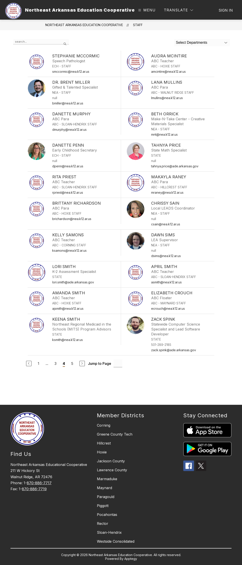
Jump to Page (99, 363)
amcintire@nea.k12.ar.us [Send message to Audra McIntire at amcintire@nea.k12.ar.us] (168, 71)
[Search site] (204, 10)
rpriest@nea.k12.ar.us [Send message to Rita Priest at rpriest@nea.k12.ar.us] (67, 192)
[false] (41, 41)
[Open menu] (146, 10)
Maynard (104, 488)
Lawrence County (112, 470)
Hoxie (102, 452)
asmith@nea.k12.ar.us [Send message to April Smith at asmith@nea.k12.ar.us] (166, 282)
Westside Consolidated (115, 541)
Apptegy (130, 559)
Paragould (105, 496)
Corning (103, 425)
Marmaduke (107, 479)
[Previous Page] (28, 363)
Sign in (226, 10)
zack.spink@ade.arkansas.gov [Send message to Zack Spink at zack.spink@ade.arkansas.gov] (173, 350)
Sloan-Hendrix (109, 532)
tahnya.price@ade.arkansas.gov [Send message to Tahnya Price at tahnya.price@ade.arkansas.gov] (174, 166)
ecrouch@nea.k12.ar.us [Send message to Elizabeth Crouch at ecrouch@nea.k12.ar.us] (168, 308)
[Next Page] (82, 363)
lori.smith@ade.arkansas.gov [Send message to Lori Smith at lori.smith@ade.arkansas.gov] (73, 282)
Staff (138, 25)
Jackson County (111, 461)
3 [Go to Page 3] (55, 363)
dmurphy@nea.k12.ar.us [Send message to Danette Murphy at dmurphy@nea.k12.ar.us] (69, 129)
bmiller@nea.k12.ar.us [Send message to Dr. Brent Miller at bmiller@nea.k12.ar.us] (67, 103)
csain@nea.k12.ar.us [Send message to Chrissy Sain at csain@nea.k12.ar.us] (165, 224)
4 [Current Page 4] (64, 363)
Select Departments (191, 42)
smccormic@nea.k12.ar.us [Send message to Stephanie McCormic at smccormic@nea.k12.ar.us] (70, 71)
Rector (102, 523)
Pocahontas (107, 514)
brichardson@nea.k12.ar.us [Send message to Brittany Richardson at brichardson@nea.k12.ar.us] (71, 219)
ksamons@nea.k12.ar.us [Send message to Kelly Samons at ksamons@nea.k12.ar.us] (69, 250)
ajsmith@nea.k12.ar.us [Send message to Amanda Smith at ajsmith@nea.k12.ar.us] (67, 308)
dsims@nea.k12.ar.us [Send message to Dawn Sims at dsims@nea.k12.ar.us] (166, 256)
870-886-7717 (39, 483)
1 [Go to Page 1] (38, 363)
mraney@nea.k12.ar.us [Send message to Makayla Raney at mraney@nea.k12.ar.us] (167, 192)
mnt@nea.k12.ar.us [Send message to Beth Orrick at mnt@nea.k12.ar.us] (164, 134)
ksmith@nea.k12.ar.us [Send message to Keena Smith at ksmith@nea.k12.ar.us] (67, 340)
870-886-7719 (34, 489)
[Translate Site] (178, 10)
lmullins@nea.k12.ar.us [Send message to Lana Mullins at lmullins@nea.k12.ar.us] (167, 98)
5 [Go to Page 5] (72, 363)
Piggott (102, 505)
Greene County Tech (114, 434)
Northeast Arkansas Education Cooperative (84, 25)
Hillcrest (104, 443)
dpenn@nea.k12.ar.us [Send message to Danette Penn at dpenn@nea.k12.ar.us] (67, 166)
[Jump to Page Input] (117, 363)
